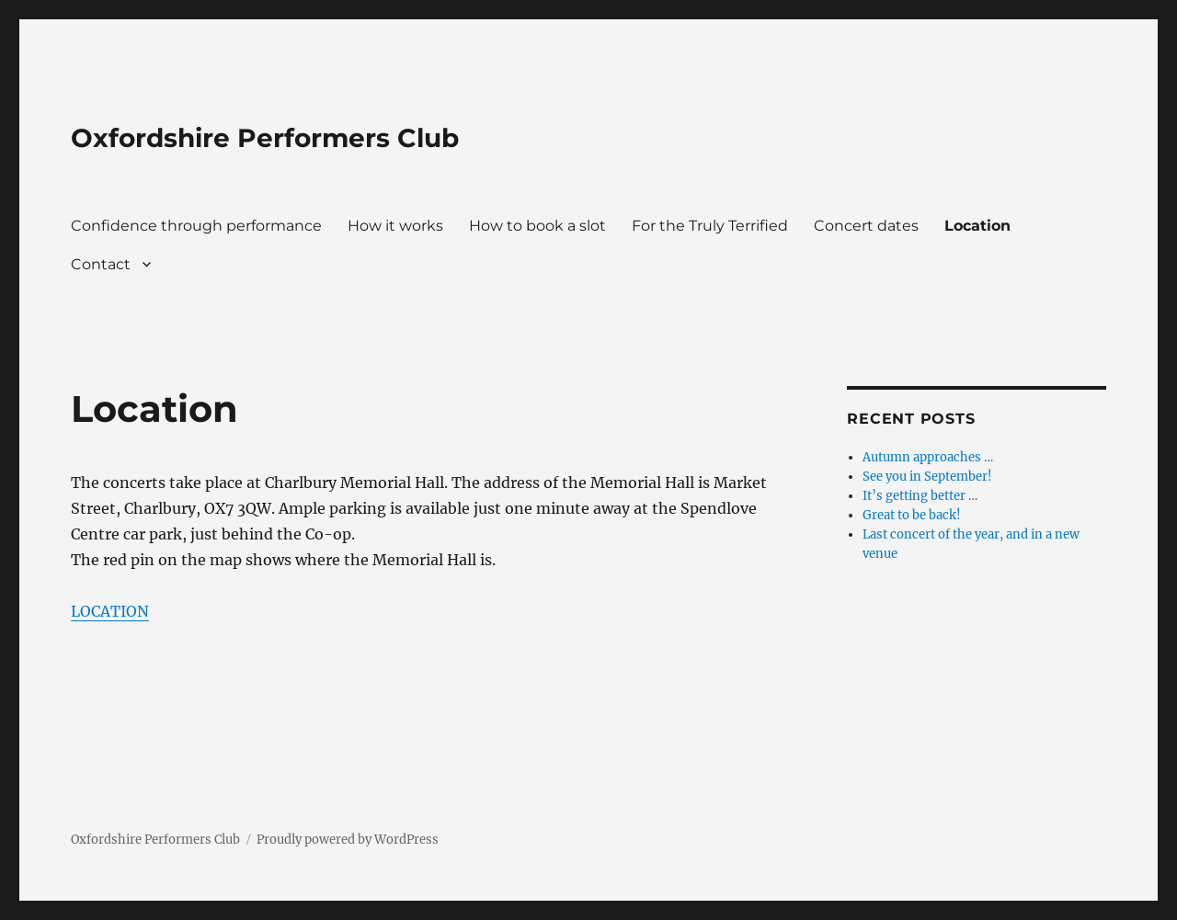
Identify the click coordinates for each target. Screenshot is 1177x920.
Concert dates (866, 225)
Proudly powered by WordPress (348, 839)
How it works (395, 225)
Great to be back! (912, 515)
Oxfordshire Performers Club (265, 137)
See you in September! (927, 476)
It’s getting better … (920, 496)
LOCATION (110, 611)
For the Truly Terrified (710, 225)
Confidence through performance (196, 225)
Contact (101, 264)
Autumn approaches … (928, 457)
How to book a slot (537, 225)
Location (977, 225)
